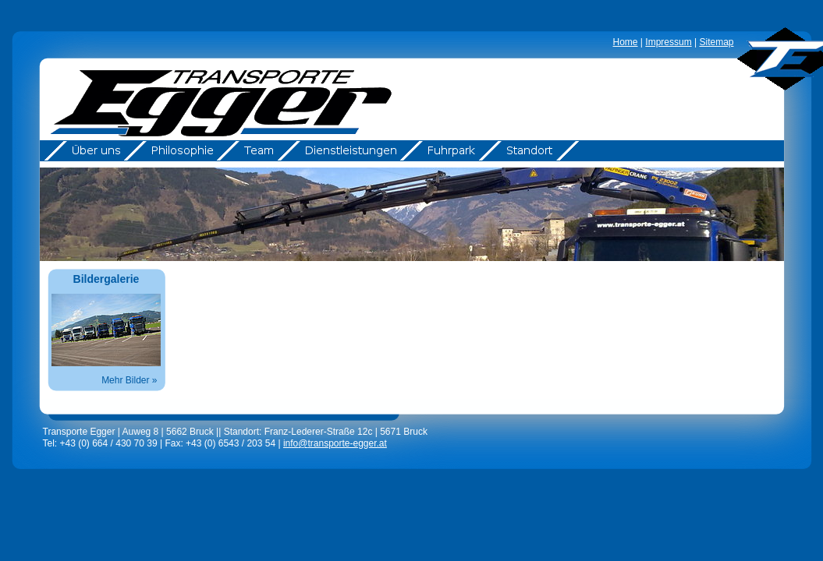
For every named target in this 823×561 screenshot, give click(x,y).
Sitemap (716, 42)
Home (625, 42)
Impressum (668, 42)
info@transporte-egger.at (335, 443)
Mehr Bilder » (129, 380)
